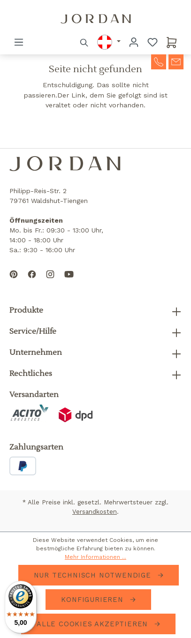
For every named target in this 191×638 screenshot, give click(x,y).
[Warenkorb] (172, 42)
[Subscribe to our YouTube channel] (69, 282)
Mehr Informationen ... (95, 557)
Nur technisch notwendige (94, 575)
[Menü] (18, 42)
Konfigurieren (93, 599)
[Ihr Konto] (133, 42)
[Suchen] (84, 42)
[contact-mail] (176, 61)
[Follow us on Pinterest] (13, 281)
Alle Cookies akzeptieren (94, 624)
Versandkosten (94, 511)
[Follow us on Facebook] (32, 281)
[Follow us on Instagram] (50, 281)
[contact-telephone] (158, 61)
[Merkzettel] (152, 42)
